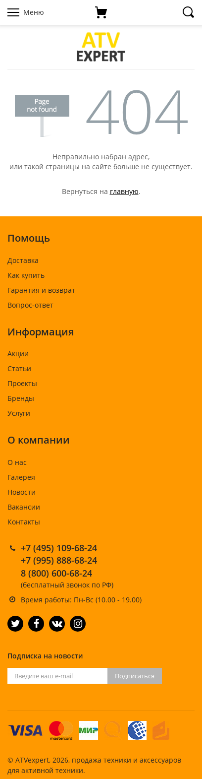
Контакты (23, 521)
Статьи (19, 368)
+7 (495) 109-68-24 (59, 548)
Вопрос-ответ (30, 305)
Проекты (22, 383)
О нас (17, 462)
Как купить (26, 275)
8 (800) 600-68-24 (56, 573)
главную (124, 191)
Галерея (21, 477)
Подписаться (134, 675)
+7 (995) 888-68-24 (59, 560)
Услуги (18, 413)
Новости (21, 492)
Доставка (23, 260)
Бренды (20, 398)
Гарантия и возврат (41, 290)
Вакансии (23, 507)
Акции (18, 353)
